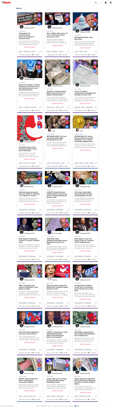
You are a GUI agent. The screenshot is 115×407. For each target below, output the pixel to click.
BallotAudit (77, 107)
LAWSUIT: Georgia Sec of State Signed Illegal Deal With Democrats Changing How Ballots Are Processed (57, 334)
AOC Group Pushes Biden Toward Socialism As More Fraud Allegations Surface (83, 193)
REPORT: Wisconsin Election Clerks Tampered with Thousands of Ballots (28, 380)
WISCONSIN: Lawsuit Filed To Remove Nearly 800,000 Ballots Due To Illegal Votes (84, 333)
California (58, 107)
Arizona (77, 51)
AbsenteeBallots (23, 209)
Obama (89, 396)
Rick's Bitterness (29, 186)
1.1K (30, 110)
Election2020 (82, 396)
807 (86, 353)
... (40, 51)
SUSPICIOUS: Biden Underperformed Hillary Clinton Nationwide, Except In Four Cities (57, 241)
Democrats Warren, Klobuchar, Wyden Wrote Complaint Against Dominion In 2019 (57, 287)
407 (57, 55)
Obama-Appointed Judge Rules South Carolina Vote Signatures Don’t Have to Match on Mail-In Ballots (85, 381)
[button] (96, 2)
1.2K (86, 213)
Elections (33, 163)
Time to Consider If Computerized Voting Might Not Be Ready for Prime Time (85, 93)
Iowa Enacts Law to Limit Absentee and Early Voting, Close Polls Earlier (28, 148)
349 (58, 259)
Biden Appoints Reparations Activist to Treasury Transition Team (29, 240)
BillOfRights (27, 51)
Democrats (33, 107)
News (20, 31)
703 (86, 55)
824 (30, 213)
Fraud (30, 396)
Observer (54, 280)
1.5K (30, 166)
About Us (50, 406)
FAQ (62, 406)
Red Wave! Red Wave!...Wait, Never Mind (83, 38)
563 (58, 306)
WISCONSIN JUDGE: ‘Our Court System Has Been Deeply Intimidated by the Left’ (57, 138)
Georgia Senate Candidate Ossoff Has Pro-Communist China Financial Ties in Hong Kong (83, 288)
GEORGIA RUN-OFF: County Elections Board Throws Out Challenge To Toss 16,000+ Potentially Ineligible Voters (83, 138)
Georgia (86, 163)
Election (81, 163)
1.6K (58, 353)
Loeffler (91, 163)
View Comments (29, 47)
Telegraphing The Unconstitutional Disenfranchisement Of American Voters (26, 35)
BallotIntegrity (31, 209)
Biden (85, 51)
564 (86, 110)
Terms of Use (56, 406)
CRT (62, 107)
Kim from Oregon (57, 233)
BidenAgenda (89, 107)
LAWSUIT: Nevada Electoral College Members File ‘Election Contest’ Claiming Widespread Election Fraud (57, 194)
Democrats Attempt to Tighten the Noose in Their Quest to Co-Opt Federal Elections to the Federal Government (29, 87)
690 (58, 110)
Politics (48, 134)
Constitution (27, 107)
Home (37, 406)
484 (58, 399)
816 (58, 166)
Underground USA (29, 28)
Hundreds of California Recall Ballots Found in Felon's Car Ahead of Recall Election (56, 93)
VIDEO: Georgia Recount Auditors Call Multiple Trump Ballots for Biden (28, 287)
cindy (53, 131)
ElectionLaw (27, 163)
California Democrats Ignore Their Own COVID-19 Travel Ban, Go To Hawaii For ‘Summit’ (29, 193)
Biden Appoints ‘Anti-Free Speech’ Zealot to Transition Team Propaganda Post (84, 240)
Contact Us (71, 406)
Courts (62, 163)
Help (66, 406)
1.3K (58, 213)
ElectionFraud (60, 396)
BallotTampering (55, 163)
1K (85, 166)
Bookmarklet (43, 406)
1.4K (86, 306)
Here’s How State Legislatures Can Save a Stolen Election (29, 333)
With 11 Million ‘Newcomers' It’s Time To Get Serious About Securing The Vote (57, 35)
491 (30, 55)
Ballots (20, 51)
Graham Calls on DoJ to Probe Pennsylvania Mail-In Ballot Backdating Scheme (57, 380)
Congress (33, 51)
